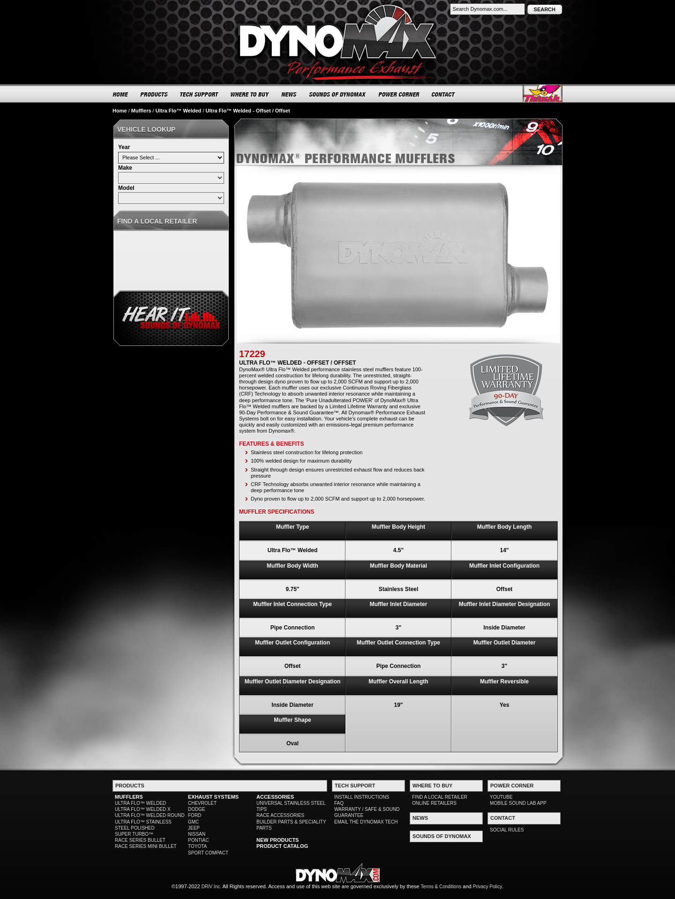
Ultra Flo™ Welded (179, 110)
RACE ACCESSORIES (280, 815)
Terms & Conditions (441, 886)
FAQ (339, 803)
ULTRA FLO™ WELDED (140, 803)
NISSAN (196, 834)
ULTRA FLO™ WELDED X (143, 809)
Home (119, 110)
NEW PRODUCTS (277, 840)
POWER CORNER (399, 94)
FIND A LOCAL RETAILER (439, 797)
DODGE (196, 809)
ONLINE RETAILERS (434, 803)
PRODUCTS (154, 94)
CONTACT (444, 94)
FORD (194, 815)
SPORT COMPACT (208, 852)
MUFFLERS (129, 797)
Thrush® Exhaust (542, 93)
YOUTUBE (501, 797)
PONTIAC (198, 840)
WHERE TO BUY (250, 94)
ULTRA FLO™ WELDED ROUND (150, 815)
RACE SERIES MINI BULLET (146, 846)
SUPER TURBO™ (134, 834)
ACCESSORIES (275, 797)
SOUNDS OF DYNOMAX (338, 94)
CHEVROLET (202, 803)
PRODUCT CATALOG (282, 846)
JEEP (194, 828)
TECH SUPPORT (199, 94)
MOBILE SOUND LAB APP (518, 803)
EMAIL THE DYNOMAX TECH (366, 821)
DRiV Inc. (211, 886)
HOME (120, 94)
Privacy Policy (487, 886)
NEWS (289, 94)
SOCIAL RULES (507, 829)
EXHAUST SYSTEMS (213, 797)
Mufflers (141, 110)
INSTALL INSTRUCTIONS (361, 797)
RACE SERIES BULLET (140, 840)
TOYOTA (197, 846)
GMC (193, 821)
